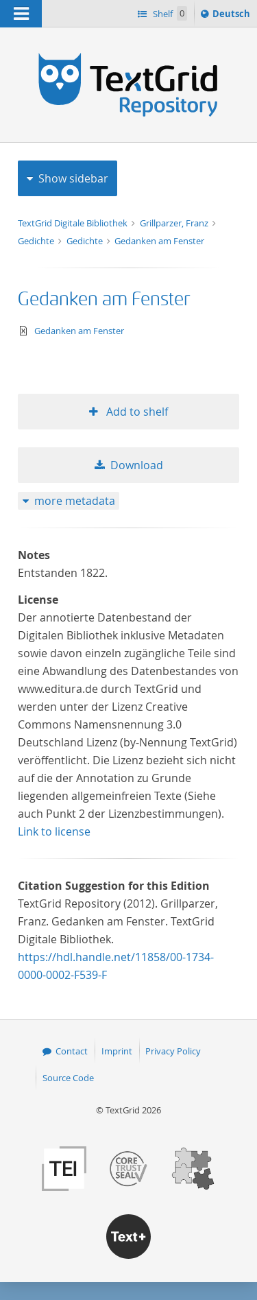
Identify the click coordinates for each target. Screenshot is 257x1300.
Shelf (169, 13)
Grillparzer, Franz (175, 223)
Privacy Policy (173, 1051)
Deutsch (233, 15)
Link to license (54, 831)
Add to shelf (135, 411)
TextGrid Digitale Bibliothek (74, 223)
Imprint (116, 1051)
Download (136, 465)
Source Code (68, 1078)
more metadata (74, 500)
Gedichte (37, 241)
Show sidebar (73, 178)
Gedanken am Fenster (159, 241)
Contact (72, 1051)
